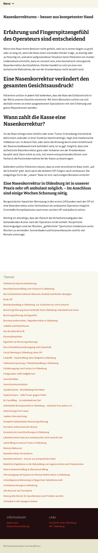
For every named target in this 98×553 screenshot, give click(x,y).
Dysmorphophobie (12, 336)
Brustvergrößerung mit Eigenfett (20, 315)
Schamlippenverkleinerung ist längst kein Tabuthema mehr (33, 480)
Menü (7, 3)
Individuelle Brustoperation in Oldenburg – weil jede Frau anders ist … (38, 405)
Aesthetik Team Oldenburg (62, 522)
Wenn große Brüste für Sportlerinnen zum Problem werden (33, 495)
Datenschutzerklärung (18, 526)
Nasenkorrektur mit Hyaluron (18, 453)
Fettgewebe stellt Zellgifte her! (19, 373)
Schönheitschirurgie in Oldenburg (20, 485)
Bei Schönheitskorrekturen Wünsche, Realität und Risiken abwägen (37, 294)
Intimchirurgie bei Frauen (16, 410)
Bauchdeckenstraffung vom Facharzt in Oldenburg (28, 288)
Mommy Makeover (12, 448)
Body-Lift (7, 299)
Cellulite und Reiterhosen (16, 325)
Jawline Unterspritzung (15, 416)
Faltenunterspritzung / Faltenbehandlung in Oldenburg (31, 363)
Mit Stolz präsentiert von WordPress (22, 546)
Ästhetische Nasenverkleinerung (20, 283)
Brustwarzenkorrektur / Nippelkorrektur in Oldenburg (30, 320)
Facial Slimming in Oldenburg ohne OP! (22, 352)
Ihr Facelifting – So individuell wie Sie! (22, 400)
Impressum (12, 522)
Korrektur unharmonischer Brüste (20, 426)
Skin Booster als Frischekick (17, 490)
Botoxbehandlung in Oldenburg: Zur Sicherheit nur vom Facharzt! (36, 304)
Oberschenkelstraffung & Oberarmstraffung (25, 469)
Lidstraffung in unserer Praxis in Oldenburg (25, 442)
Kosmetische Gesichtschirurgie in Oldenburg (26, 432)
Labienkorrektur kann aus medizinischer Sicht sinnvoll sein (33, 437)
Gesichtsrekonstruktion (15, 384)
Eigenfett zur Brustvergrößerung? (20, 341)
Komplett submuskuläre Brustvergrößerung (25, 421)
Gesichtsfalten (10, 379)
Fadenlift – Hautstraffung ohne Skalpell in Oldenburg (29, 357)
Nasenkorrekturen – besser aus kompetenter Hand (29, 458)
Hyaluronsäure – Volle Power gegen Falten (24, 394)
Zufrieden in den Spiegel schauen (20, 501)
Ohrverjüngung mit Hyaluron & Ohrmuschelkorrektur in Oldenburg (36, 474)
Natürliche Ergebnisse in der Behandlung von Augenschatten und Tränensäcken (43, 464)
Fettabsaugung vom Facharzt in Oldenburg (25, 368)
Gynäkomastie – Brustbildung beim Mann (24, 389)
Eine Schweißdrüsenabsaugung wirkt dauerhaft (27, 347)
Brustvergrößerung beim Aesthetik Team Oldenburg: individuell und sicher (41, 309)
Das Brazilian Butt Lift (13, 331)
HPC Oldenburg (57, 526)
